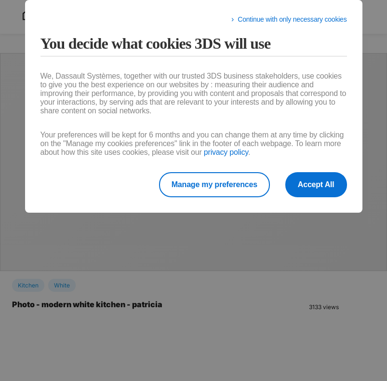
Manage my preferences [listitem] (214, 184)
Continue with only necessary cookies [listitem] (292, 19)
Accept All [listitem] (316, 184)
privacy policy (226, 152)
